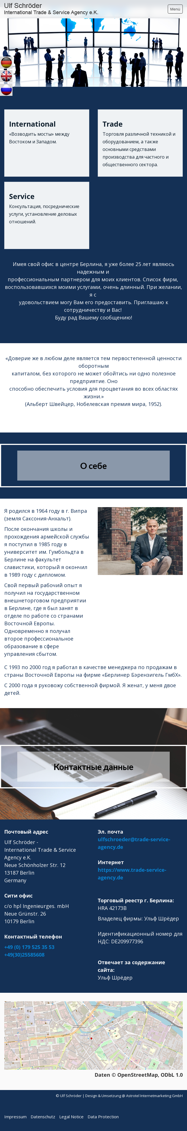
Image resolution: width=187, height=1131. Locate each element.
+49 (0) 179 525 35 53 (29, 947)
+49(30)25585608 (24, 954)
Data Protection (103, 1116)
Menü (175, 9)
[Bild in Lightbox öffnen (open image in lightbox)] (140, 541)
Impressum (15, 1116)
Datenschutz (43, 1116)
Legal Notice (71, 1116)
